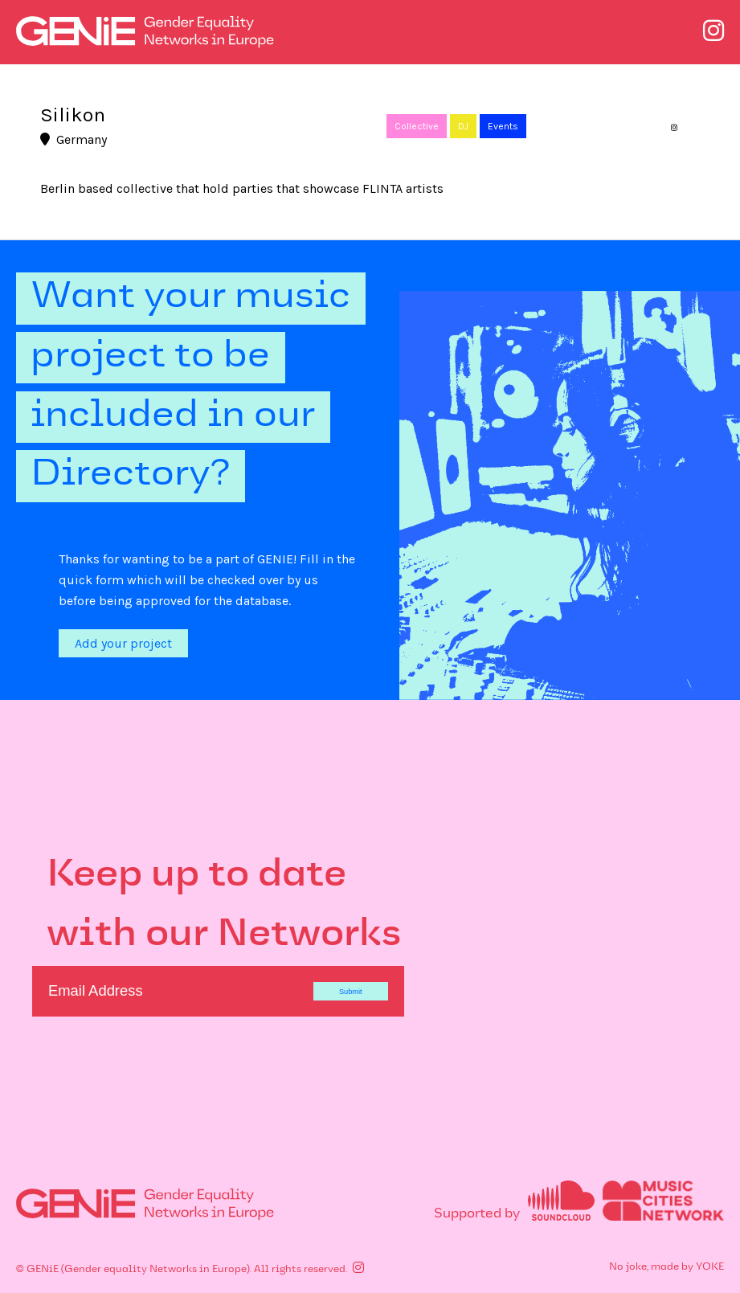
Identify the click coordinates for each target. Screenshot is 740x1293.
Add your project (123, 643)
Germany (73, 139)
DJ (463, 126)
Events (503, 126)
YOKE (710, 1267)
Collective (417, 126)
